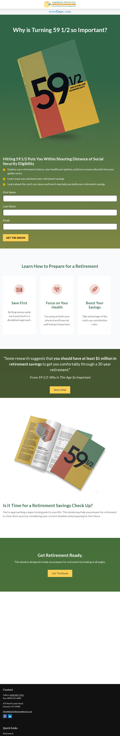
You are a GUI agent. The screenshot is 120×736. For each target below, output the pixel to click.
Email (6, 220)
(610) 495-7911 (17, 695)
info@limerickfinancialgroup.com (17, 711)
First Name (9, 192)
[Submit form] (16, 237)
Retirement (8, 733)
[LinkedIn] (10, 716)
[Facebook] (5, 716)
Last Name (9, 206)
